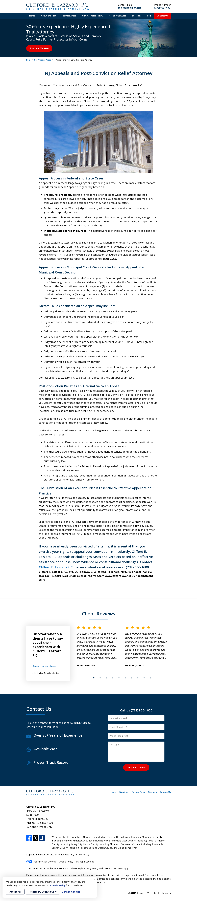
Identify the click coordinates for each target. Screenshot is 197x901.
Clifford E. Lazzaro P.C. (56, 567)
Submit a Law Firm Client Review (46, 673)
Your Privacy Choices (41, 861)
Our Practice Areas (42, 60)
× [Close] (94, 879)
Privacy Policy (138, 792)
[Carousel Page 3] (106, 678)
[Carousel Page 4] (113, 678)
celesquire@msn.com (129, 7)
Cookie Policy (66, 861)
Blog (149, 15)
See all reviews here (44, 666)
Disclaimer (124, 792)
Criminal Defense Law (92, 15)
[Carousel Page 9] (144, 678)
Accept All (15, 891)
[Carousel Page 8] (138, 678)
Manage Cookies (85, 861)
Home (32, 15)
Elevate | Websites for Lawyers (149, 892)
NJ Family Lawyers (117, 15)
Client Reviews (98, 613)
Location (136, 15)
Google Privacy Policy (86, 868)
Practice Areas (69, 15)
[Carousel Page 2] (100, 678)
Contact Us (162, 15)
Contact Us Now (39, 48)
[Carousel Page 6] (125, 678)
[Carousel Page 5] (119, 678)
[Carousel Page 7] (131, 678)
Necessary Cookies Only (42, 891)
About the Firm (48, 15)
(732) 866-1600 (162, 7)
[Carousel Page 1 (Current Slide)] (94, 678)
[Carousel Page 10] (150, 678)
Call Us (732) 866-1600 (136, 710)
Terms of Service (112, 868)
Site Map (152, 792)
